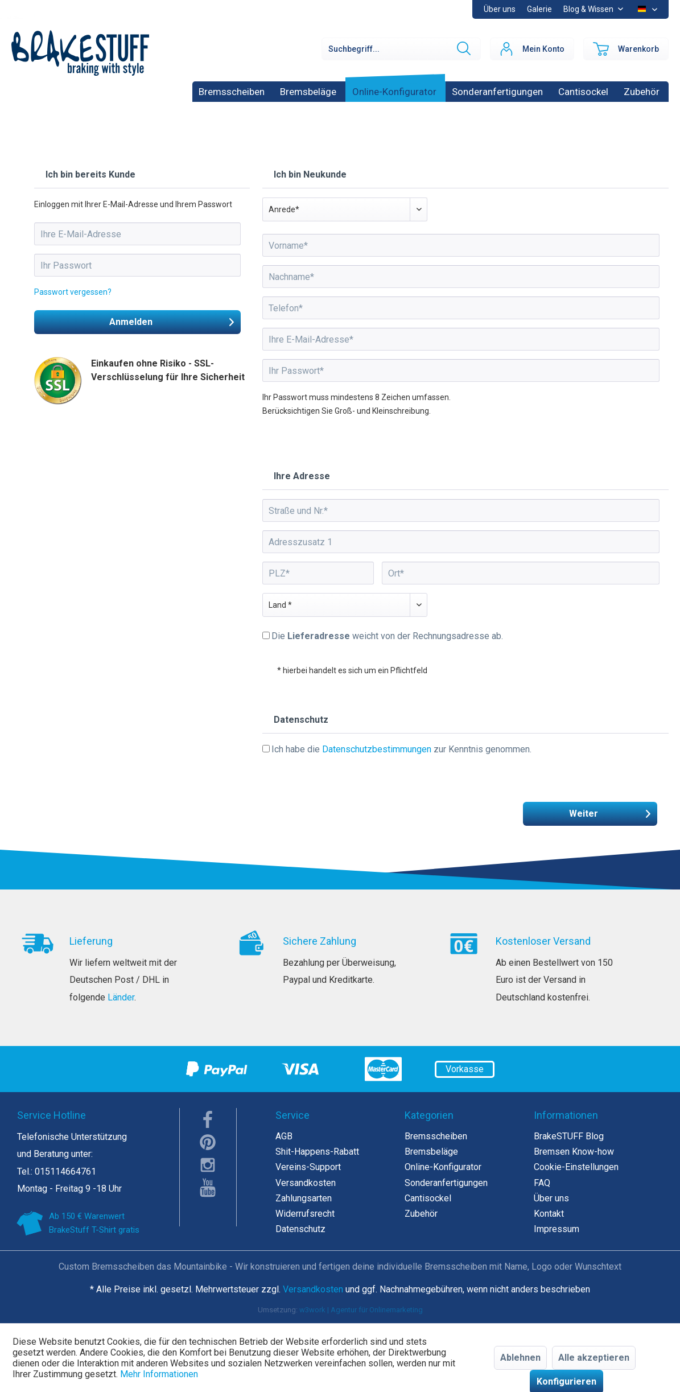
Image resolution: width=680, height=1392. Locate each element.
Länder (121, 997)
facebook (208, 1119)
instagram (208, 1165)
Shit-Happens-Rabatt (317, 1151)
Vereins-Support (308, 1167)
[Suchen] (462, 49)
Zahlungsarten (303, 1198)
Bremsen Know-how (574, 1151)
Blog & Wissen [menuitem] (589, 9)
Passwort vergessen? (73, 291)
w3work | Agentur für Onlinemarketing (361, 1309)
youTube (208, 1187)
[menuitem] (539, 9)
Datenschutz (300, 1229)
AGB (283, 1136)
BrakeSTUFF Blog (569, 1136)
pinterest (208, 1142)
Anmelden (171, 320)
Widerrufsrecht (305, 1213)
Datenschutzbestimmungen (376, 749)
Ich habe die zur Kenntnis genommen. (401, 749)
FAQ (542, 1182)
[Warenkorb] (626, 49)
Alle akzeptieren (593, 1357)
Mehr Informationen (159, 1374)
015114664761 (65, 1171)
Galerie (539, 9)
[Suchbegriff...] (401, 49)
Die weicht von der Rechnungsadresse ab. (387, 636)
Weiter (609, 812)
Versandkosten (305, 1182)
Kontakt (549, 1213)
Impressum (556, 1229)
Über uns (500, 9)
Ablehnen (520, 1357)
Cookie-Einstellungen (576, 1167)
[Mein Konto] (532, 49)
